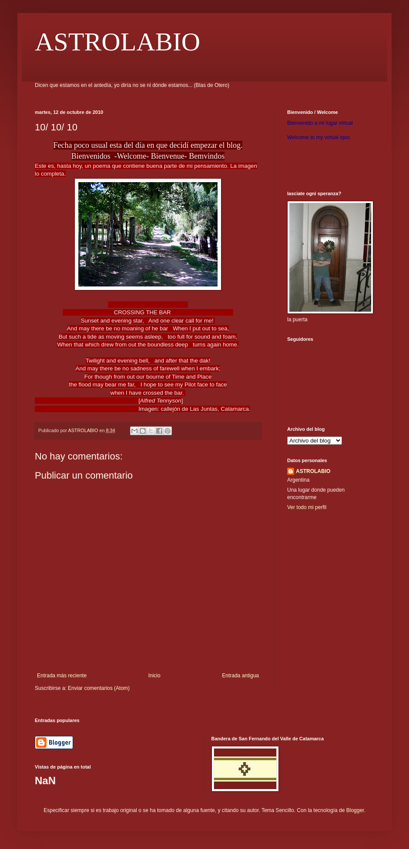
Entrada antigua (240, 676)
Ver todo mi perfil (306, 507)
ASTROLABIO (117, 41)
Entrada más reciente (62, 676)
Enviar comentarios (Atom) (99, 688)
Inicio (154, 676)
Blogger (355, 810)
